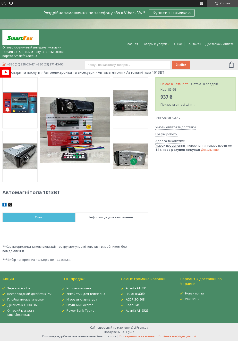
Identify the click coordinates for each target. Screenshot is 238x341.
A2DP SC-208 (135, 299)
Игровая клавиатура (82, 299)
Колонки (132, 305)
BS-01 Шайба (135, 294)
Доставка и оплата (219, 44)
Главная (132, 44)
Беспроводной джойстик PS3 (29, 294)
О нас (178, 44)
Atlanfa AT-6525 (137, 310)
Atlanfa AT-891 (136, 288)
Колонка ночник (79, 288)
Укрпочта (192, 298)
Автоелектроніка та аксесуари (69, 72)
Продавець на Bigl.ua (119, 332)
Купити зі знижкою (172, 13)
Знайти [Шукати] (181, 64)
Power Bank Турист (81, 310)
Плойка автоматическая (25, 299)
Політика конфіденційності (177, 336)
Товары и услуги (154, 44)
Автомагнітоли (110, 72)
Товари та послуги (24, 72)
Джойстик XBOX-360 (22, 305)
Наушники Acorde (80, 305)
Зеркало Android (20, 288)
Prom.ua (142, 327)
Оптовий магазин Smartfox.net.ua (20, 312)
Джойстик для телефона (86, 294)
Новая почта (194, 293)
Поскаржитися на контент (137, 336)
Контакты (194, 44)
